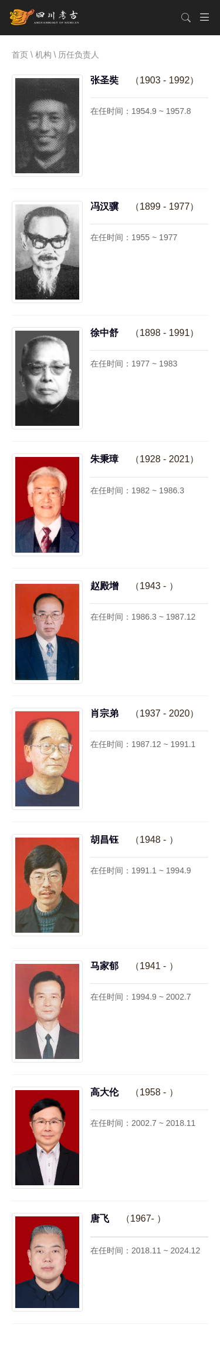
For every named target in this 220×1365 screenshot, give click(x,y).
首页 (20, 54)
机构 (43, 54)
